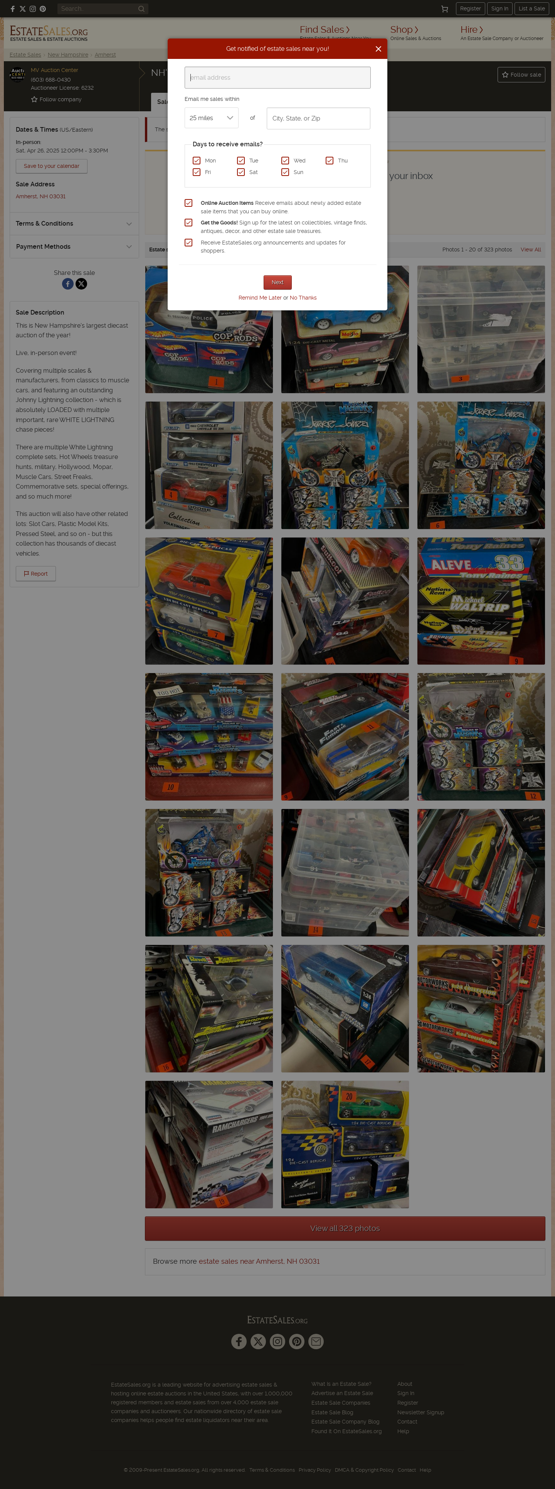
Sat (253, 172)
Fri (208, 172)
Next (278, 282)
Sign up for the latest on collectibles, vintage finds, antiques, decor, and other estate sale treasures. (284, 226)
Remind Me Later (260, 298)
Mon (210, 160)
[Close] (378, 49)
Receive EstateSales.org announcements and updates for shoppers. (273, 247)
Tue (253, 160)
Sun (298, 172)
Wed (300, 160)
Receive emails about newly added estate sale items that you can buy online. (281, 207)
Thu (343, 160)
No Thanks (303, 298)
